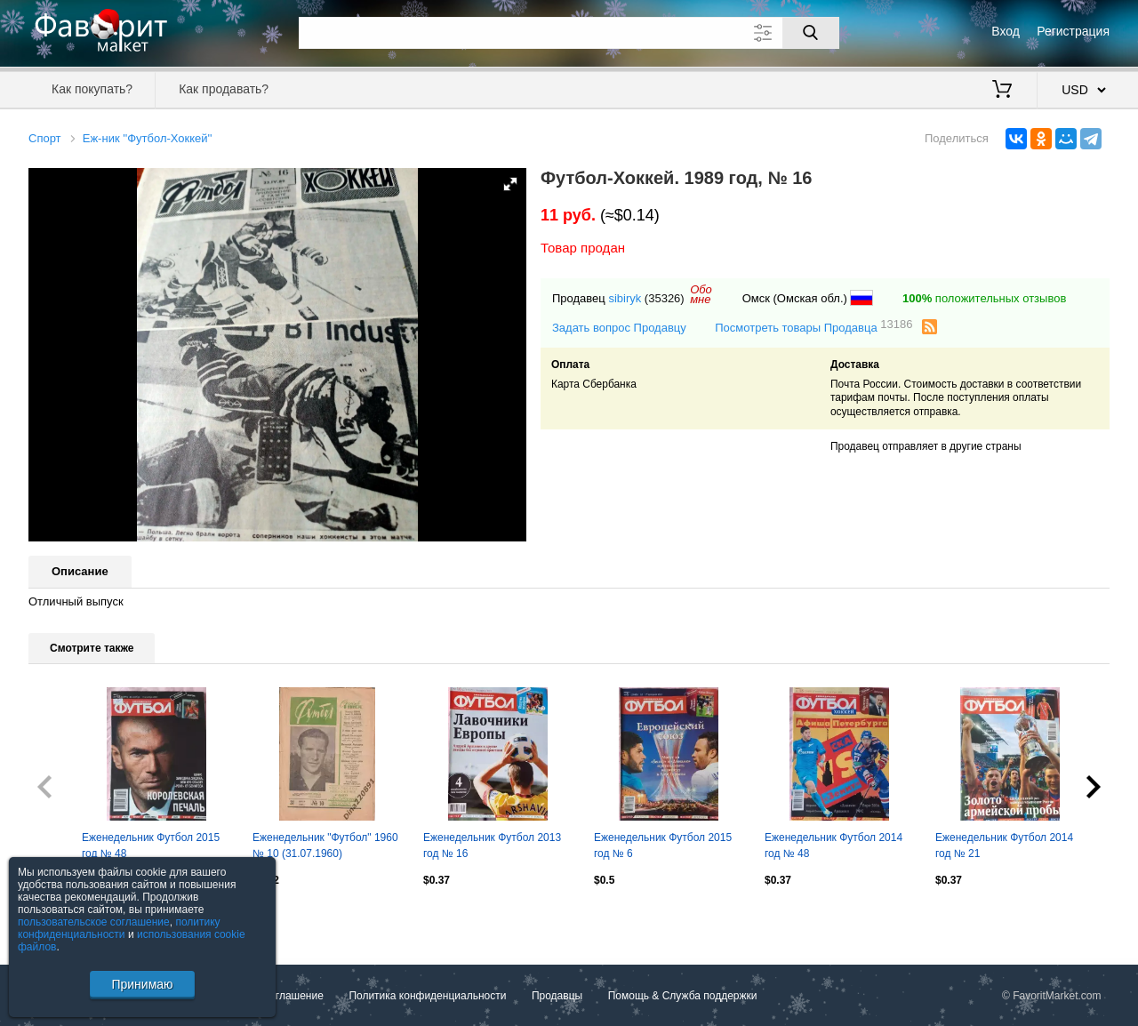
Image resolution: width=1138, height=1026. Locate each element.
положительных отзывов (984, 298)
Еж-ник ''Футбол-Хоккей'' (147, 138)
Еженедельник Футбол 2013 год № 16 (492, 845)
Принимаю (141, 984)
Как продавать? (223, 89)
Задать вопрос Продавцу (619, 327)
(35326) (665, 298)
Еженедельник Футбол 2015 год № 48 (151, 845)
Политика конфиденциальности (427, 996)
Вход (1005, 31)
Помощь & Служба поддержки (682, 996)
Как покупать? (92, 89)
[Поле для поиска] (569, 33)
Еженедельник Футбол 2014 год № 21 (1004, 845)
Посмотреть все (67, 917)
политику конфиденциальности (119, 928)
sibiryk (624, 298)
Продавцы (557, 996)
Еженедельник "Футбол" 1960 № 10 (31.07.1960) (325, 845)
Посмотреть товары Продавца (813, 326)
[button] (510, 184)
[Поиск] (810, 33)
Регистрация (1073, 31)
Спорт (44, 138)
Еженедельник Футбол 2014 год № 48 (833, 845)
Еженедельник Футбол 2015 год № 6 (663, 845)
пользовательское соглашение (94, 922)
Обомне (701, 294)
